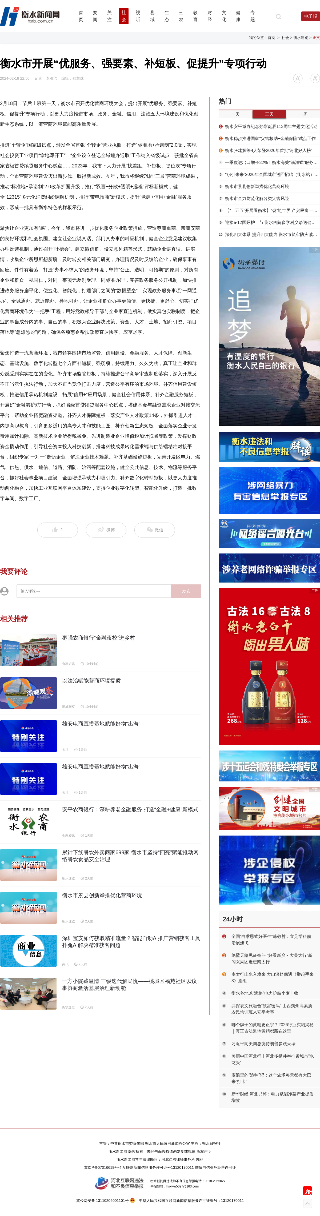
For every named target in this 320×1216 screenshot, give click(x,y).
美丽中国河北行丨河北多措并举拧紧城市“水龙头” (272, 1059)
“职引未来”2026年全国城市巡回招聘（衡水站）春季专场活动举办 (269, 174)
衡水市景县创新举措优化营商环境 (254, 186)
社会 (285, 37)
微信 (154, 530)
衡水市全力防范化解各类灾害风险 (254, 198)
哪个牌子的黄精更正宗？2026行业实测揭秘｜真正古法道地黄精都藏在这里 (272, 1027)
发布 (186, 591)
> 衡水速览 (299, 37)
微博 (106, 530)
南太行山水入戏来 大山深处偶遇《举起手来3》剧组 (272, 977)
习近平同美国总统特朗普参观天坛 (263, 1043)
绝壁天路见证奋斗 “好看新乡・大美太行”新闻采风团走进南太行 (271, 958)
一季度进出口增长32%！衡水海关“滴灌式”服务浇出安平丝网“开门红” (269, 162)
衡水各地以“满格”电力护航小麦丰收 (264, 993)
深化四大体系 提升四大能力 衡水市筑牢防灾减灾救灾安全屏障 (269, 234)
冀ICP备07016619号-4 (102, 1167)
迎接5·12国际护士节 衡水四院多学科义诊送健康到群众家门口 (269, 222)
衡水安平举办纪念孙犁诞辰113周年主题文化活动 (268, 126)
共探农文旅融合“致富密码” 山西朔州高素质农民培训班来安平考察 (271, 1009)
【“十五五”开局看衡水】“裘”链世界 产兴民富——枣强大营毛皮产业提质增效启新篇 (269, 210)
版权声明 (204, 1151)
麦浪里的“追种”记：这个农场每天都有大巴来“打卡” (271, 1078)
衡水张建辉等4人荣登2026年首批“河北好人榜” (266, 150)
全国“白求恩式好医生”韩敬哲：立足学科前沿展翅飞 (271, 939)
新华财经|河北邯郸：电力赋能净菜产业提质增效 (272, 1097)
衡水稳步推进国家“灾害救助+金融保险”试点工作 (267, 138)
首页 (271, 37)
